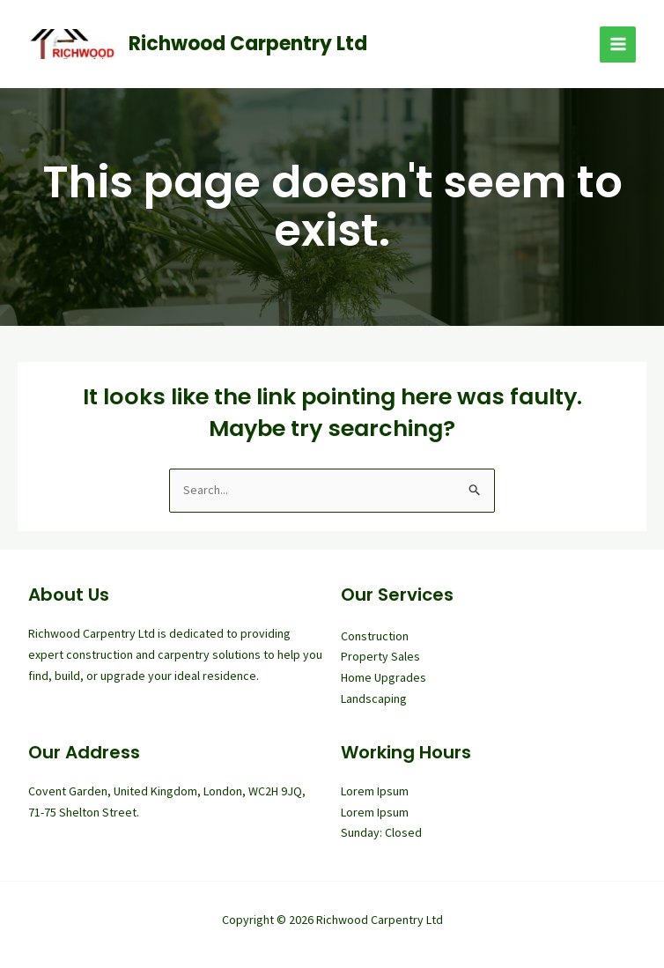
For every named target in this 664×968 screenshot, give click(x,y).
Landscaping (374, 698)
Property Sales (380, 656)
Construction (375, 636)
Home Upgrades (383, 677)
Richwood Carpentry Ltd (248, 43)
